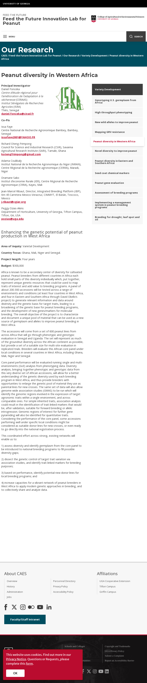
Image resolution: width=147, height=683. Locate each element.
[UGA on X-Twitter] (89, 672)
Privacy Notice (16, 659)
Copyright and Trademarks (117, 646)
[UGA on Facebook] (83, 672)
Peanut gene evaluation (109, 182)
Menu (9, 36)
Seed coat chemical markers (112, 173)
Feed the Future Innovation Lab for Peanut (35, 55)
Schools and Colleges (74, 646)
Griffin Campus (108, 591)
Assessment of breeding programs (116, 192)
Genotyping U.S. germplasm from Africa (115, 101)
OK (15, 673)
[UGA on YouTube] (101, 672)
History (11, 586)
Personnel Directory (64, 581)
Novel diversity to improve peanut (116, 150)
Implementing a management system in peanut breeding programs (113, 205)
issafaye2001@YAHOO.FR (18, 137)
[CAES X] (14, 607)
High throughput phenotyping (113, 112)
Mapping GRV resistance (110, 132)
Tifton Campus (108, 586)
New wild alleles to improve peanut (116, 122)
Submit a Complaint (114, 656)
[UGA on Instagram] (95, 672)
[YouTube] (40, 607)
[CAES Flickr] (31, 607)
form (29, 663)
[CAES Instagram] (23, 607)
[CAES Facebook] (5, 607)
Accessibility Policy (63, 591)
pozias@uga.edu (12, 219)
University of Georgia (16, 3)
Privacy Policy (60, 586)
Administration (15, 591)
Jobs (9, 597)
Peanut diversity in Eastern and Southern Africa (114, 162)
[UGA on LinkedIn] (107, 672)
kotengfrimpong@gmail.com (21, 154)
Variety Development (95, 55)
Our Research (71, 55)
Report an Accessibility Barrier (119, 660)
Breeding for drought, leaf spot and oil (117, 218)
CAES (4, 55)
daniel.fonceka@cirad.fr (17, 113)
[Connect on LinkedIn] (49, 607)
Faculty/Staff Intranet (25, 619)
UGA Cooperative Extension (115, 581)
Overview (12, 581)
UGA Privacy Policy (114, 651)
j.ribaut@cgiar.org (13, 202)
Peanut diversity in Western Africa (114, 141)
